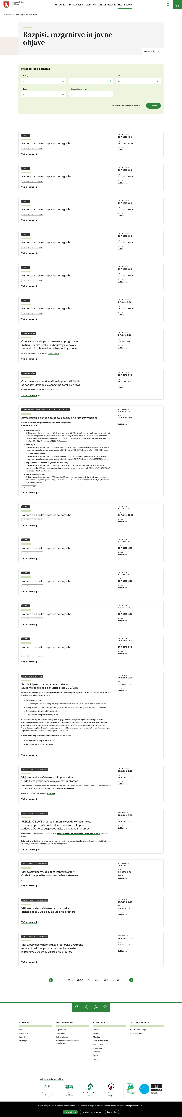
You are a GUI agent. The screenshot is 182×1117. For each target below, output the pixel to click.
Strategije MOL (136, 1033)
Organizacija (61, 1030)
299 (70, 980)
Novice (21, 1030)
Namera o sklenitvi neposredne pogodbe (46, 143)
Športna (96, 1055)
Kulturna (96, 1052)
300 (80, 980)
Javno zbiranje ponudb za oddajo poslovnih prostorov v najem (59, 418)
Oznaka (73, 76)
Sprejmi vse (70, 1112)
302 (97, 980)
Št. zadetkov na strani (79, 89)
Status (120, 76)
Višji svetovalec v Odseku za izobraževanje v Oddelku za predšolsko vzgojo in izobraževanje (49, 873)
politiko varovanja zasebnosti (130, 1105)
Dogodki (22, 1037)
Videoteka (23, 1033)
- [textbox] (23, 81)
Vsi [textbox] (119, 81)
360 (119, 980)
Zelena (96, 1030)
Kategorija (27, 76)
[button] (126, 105)
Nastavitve (112, 1112)
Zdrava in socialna (100, 1041)
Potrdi (153, 105)
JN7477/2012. (54, 353)
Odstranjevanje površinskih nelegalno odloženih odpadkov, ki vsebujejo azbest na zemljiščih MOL (51, 383)
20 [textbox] (72, 94)
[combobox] (43, 81)
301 (89, 980)
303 (106, 980)
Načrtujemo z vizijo (138, 1030)
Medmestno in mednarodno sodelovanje (67, 1042)
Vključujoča (98, 1044)
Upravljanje (60, 1033)
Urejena (96, 1033)
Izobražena (97, 1048)
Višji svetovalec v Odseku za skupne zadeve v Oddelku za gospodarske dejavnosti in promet (49, 779)
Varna (95, 1059)
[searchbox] (71, 81)
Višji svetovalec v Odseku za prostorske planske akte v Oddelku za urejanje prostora (48, 910)
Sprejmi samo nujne (91, 1112)
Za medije (23, 1041)
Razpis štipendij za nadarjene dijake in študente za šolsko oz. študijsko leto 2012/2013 (49, 686)
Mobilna (96, 1037)
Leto (25, 89)
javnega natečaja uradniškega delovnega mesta (78, 833)
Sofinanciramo (62, 1037)
